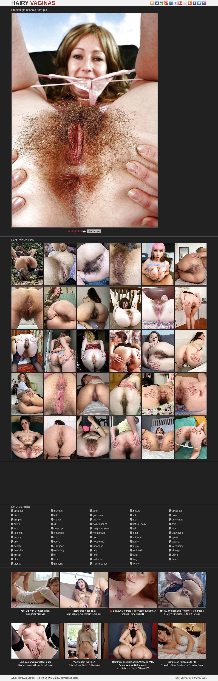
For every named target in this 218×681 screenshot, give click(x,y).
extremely (57, 550)
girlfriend (57, 563)
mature (135, 510)
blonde (16, 563)
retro (134, 555)
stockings (175, 519)
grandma (96, 515)
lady (94, 550)
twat (173, 528)
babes (16, 537)
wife (172, 559)
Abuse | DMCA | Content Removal (28, 678)
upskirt (174, 537)
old (133, 528)
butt (54, 515)
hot (93, 537)
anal (15, 515)
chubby (56, 519)
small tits (175, 510)
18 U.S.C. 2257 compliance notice (62, 678)
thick (173, 524)
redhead (136, 550)
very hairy (176, 546)
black (15, 559)
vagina (174, 541)
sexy (134, 559)
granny (95, 519)
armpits (16, 519)
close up (57, 528)
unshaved (176, 532)
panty (134, 541)
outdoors (136, 537)
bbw (15, 541)
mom (134, 519)
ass (14, 528)
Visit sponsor (94, 231)
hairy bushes (98, 524)
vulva (173, 555)
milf (133, 515)
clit (54, 524)
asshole (17, 532)
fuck (54, 559)
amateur (17, 510)
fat (53, 555)
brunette (57, 510)
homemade (98, 532)
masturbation (99, 563)
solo (173, 515)
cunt (54, 537)
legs (94, 555)
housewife (97, 541)
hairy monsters (99, 528)
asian (15, 524)
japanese (96, 546)
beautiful (17, 550)
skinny (135, 563)
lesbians (96, 559)
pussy (134, 546)
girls (94, 510)
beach (16, 546)
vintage (174, 550)
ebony (55, 541)
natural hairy (138, 524)
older (134, 532)
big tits (16, 555)
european (57, 546)
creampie (57, 532)
